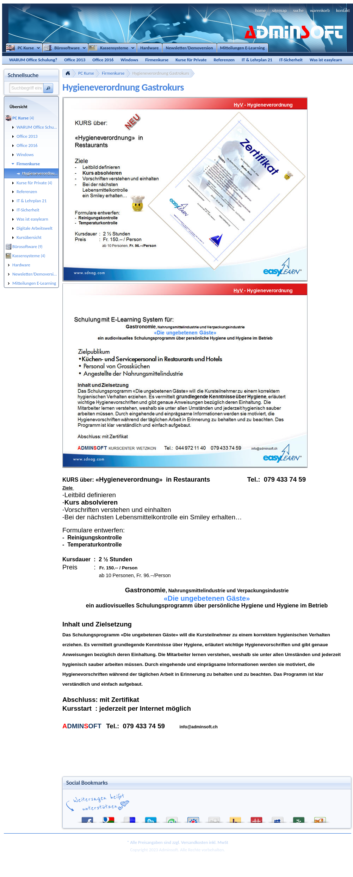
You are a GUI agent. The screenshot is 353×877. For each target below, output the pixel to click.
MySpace (277, 818)
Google (108, 818)
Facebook (87, 818)
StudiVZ (193, 818)
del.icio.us (129, 818)
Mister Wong (256, 818)
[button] (48, 88)
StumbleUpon (171, 818)
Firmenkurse (113, 73)
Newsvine (298, 818)
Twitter (150, 818)
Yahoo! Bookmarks (235, 818)
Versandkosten (194, 842)
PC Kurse (86, 73)
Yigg (319, 818)
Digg (214, 818)
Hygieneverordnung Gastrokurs (160, 73)
